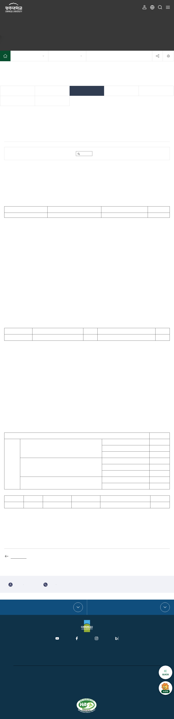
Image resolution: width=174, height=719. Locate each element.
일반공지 (18, 91)
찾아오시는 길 (149, 671)
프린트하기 (168, 56)
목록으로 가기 (18, 556)
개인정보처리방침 (20, 671)
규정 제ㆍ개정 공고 (17, 101)
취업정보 (121, 91)
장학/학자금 (87, 91)
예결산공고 (109, 671)
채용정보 (156, 91)
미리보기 (85, 153)
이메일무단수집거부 (79, 671)
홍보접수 (120, 671)
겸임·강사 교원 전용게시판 (52, 101)
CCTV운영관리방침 (39, 671)
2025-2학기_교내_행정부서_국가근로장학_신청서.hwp (40, 153)
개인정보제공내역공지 (59, 671)
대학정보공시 (96, 671)
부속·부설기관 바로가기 (106, 607)
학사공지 (52, 91)
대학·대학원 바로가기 (18, 607)
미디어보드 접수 (134, 671)
